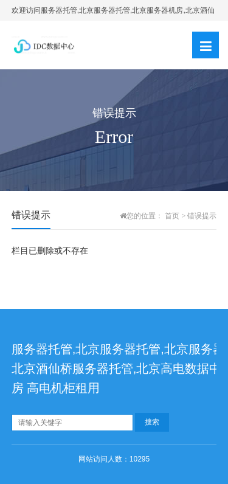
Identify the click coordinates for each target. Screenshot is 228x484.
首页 (172, 216)
